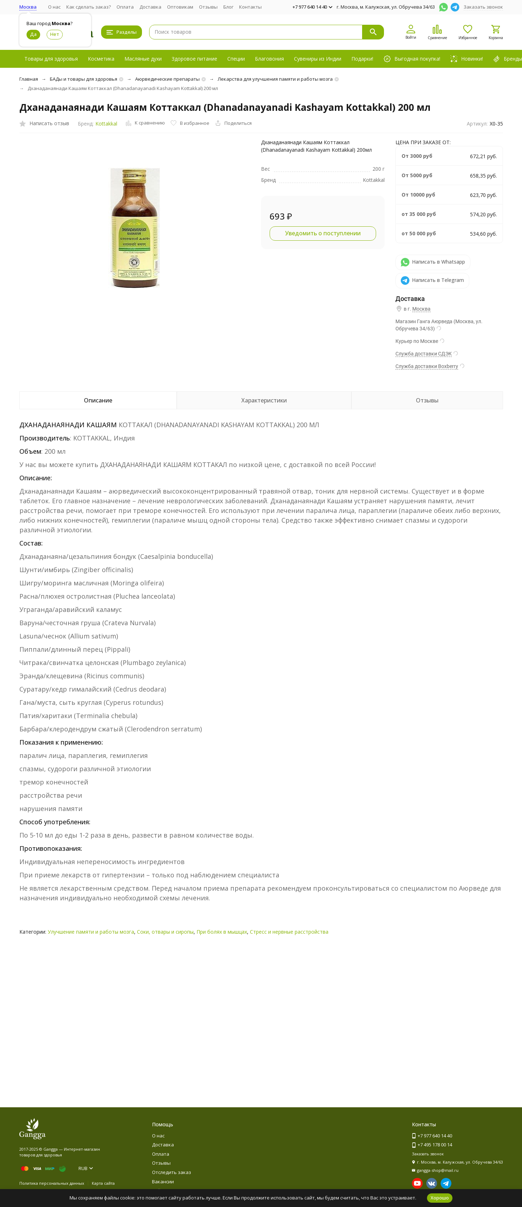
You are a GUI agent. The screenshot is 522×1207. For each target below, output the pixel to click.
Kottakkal (106, 123)
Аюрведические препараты (167, 79)
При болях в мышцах (221, 931)
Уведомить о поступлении (323, 233)
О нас (54, 7)
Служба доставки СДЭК (423, 354)
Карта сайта (103, 1183)
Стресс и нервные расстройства (289, 931)
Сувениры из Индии (317, 58)
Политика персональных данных (51, 1183)
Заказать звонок (483, 7)
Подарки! (362, 58)
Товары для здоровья (51, 58)
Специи (236, 58)
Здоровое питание (194, 58)
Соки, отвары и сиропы (165, 931)
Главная (28, 79)
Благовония (269, 58)
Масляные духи (143, 58)
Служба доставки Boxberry (426, 366)
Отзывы (208, 7)
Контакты (250, 7)
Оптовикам (180, 7)
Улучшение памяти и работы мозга (91, 931)
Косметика (101, 58)
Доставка (150, 7)
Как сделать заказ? (88, 7)
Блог (228, 7)
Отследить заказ (171, 1172)
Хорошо (440, 1197)
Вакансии (163, 1181)
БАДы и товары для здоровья (83, 79)
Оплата (125, 7)
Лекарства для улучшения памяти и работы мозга (275, 79)
